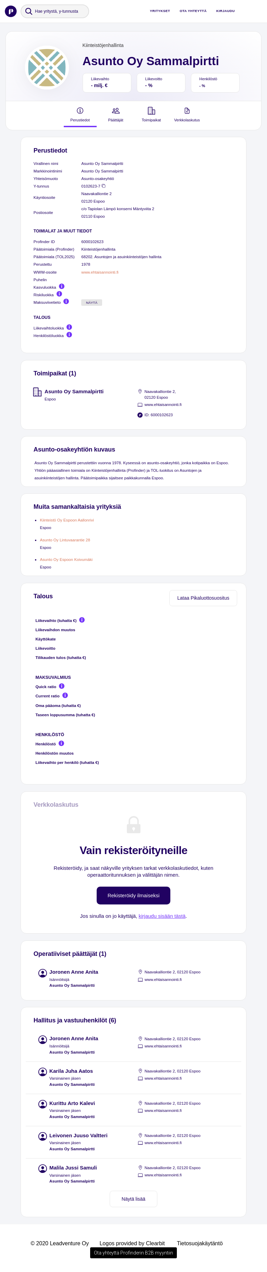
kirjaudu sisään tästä (162, 916)
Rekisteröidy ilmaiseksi (134, 895)
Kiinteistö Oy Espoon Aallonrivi (67, 520)
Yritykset (160, 11)
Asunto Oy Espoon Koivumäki (66, 559)
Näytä (91, 302)
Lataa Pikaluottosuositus (203, 598)
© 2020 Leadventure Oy (60, 1243)
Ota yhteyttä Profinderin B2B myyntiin (133, 1253)
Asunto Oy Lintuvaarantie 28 (65, 540)
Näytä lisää (133, 1199)
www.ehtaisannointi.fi (99, 272)
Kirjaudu (225, 11)
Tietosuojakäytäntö (200, 1243)
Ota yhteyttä (193, 11)
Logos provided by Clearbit (132, 1243)
